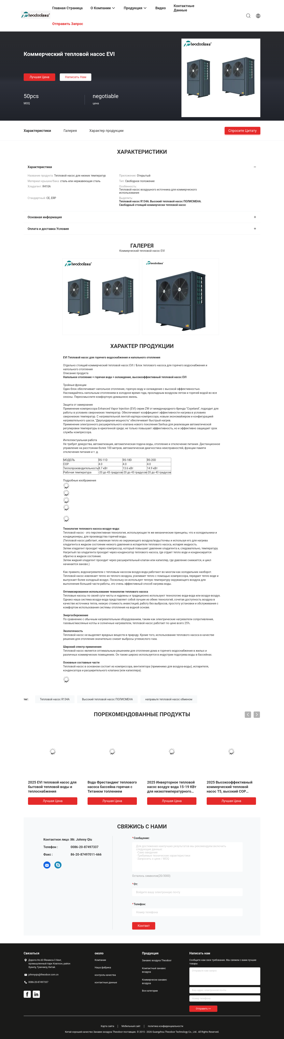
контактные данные (106, 982)
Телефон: (140, 904)
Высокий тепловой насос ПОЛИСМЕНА (107, 699)
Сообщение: (141, 838)
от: (136, 884)
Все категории (150, 990)
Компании (100, 960)
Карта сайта (107, 1026)
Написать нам (75, 77)
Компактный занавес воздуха (154, 970)
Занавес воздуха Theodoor (156, 960)
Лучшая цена (39, 77)
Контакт (144, 926)
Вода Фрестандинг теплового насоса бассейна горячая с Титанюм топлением (112, 786)
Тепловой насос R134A (55, 699)
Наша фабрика (103, 967)
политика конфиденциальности (165, 1026)
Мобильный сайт (130, 1026)
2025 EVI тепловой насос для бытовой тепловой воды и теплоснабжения (52, 786)
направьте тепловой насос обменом (168, 699)
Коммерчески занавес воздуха (154, 981)
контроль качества (105, 975)
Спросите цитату (242, 130)
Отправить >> (203, 1008)
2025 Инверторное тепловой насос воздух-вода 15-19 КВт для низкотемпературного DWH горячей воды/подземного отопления (171, 791)
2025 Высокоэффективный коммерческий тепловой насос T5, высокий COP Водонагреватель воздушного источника (229, 791)
